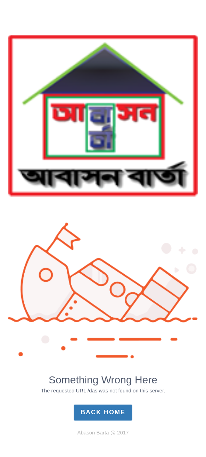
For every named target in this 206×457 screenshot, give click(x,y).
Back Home (103, 412)
